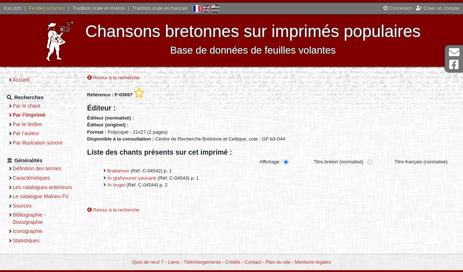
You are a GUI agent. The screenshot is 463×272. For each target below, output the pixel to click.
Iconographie (30, 238)
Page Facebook (454, 64)
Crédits (232, 262)
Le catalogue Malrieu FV (43, 203)
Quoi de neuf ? (147, 262)
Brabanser (118, 171)
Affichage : (270, 162)
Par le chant (28, 106)
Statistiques (28, 247)
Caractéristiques (33, 178)
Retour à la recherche (113, 77)
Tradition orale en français (160, 8)
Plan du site (278, 262)
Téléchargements (202, 262)
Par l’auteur (28, 133)
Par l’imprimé (31, 115)
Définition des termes (39, 168)
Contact (253, 262)
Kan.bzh (12, 8)
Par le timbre (29, 124)
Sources (24, 212)
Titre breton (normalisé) (339, 162)
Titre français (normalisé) (420, 162)
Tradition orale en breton (98, 8)
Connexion (397, 8)
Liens (173, 262)
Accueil (23, 80)
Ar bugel (116, 185)
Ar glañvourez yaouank (131, 178)
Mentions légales (313, 262)
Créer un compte (437, 8)
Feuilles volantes (47, 8)
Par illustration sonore (40, 143)
